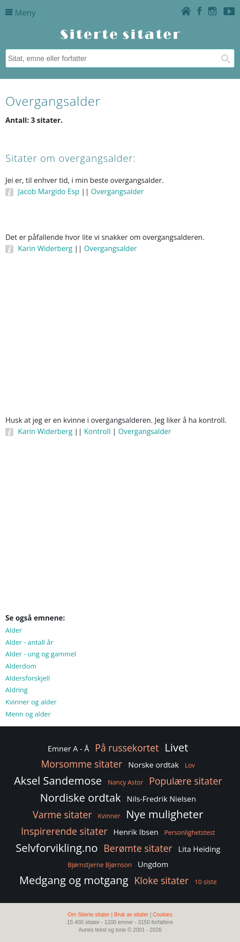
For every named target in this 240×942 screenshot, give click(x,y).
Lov (190, 765)
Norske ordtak (153, 765)
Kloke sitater (161, 880)
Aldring (16, 689)
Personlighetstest (189, 832)
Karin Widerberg (45, 248)
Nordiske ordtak (80, 797)
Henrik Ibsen (135, 832)
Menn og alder (28, 713)
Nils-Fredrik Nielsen (161, 799)
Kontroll (97, 431)
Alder (13, 629)
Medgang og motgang (73, 880)
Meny (20, 12)
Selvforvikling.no (57, 847)
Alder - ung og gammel (40, 653)
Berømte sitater (138, 848)
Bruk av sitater (131, 915)
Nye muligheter (164, 814)
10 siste (206, 881)
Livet (176, 747)
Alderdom (20, 665)
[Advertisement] (120, 346)
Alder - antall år (29, 642)
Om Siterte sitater (88, 915)
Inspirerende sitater (64, 831)
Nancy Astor (125, 782)
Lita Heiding (199, 849)
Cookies (162, 915)
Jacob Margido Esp (48, 191)
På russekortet (127, 748)
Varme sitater (62, 814)
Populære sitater (185, 781)
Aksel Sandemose (58, 780)
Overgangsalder (117, 191)
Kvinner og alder (31, 701)
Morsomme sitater (81, 764)
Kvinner (109, 816)
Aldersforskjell (27, 677)
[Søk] (225, 58)
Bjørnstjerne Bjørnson (100, 864)
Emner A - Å (68, 748)
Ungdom (153, 864)
